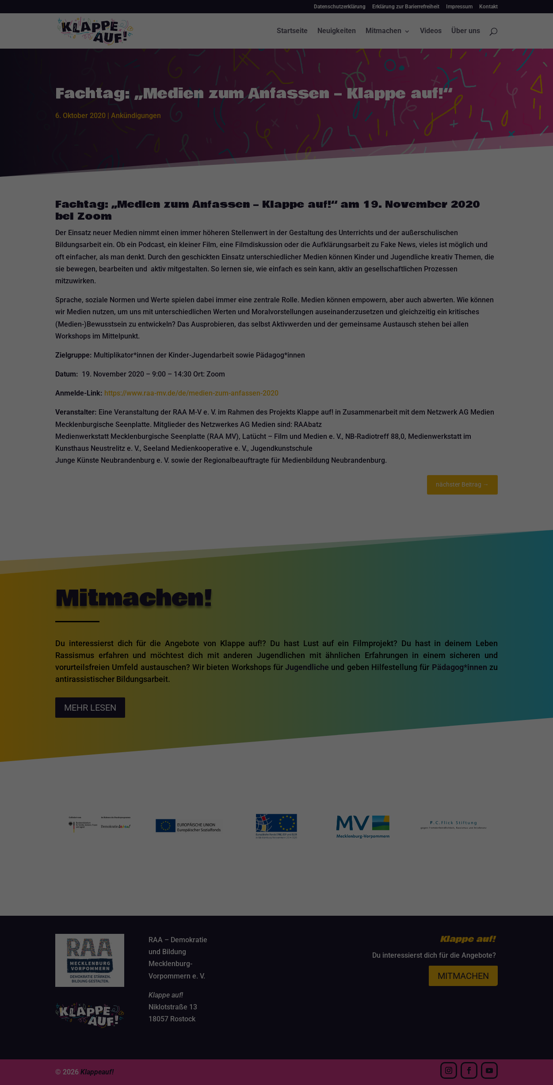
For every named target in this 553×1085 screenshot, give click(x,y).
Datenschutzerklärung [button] (280, 665)
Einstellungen (180, 517)
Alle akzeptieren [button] (276, 567)
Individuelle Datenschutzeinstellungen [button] (276, 645)
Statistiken (265, 537)
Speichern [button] (276, 593)
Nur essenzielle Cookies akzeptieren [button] (276, 619)
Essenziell (194, 537)
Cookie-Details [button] (235, 665)
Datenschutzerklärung (220, 508)
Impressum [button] (322, 665)
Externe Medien (345, 537)
